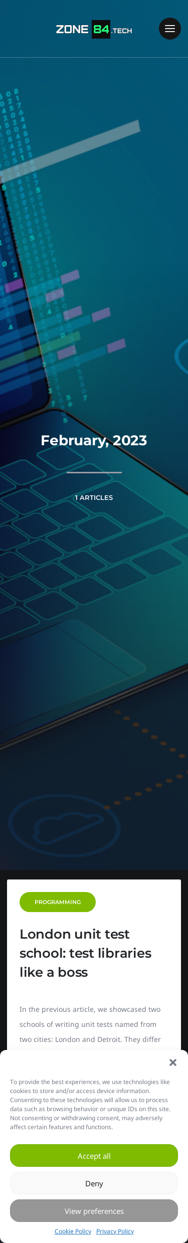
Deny (94, 1183)
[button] (173, 1062)
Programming (58, 902)
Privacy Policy (115, 1231)
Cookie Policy (73, 1231)
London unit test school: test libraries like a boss (85, 953)
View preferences (94, 1211)
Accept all (94, 1156)
